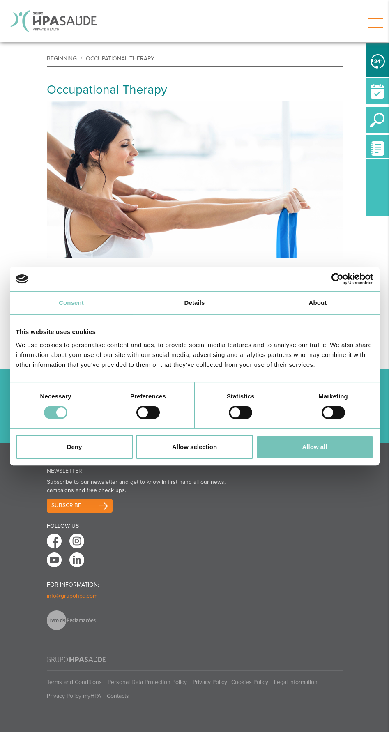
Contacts (118, 696)
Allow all (314, 446)
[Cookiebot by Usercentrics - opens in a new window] (337, 279)
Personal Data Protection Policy (147, 682)
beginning (62, 58)
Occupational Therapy (120, 58)
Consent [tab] (71, 302)
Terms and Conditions (74, 682)
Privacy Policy (210, 682)
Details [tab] (194, 302)
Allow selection (194, 446)
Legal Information (296, 682)
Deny (74, 446)
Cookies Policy (249, 682)
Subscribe (66, 505)
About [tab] (318, 302)
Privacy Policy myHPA (74, 696)
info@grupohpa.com (72, 595)
